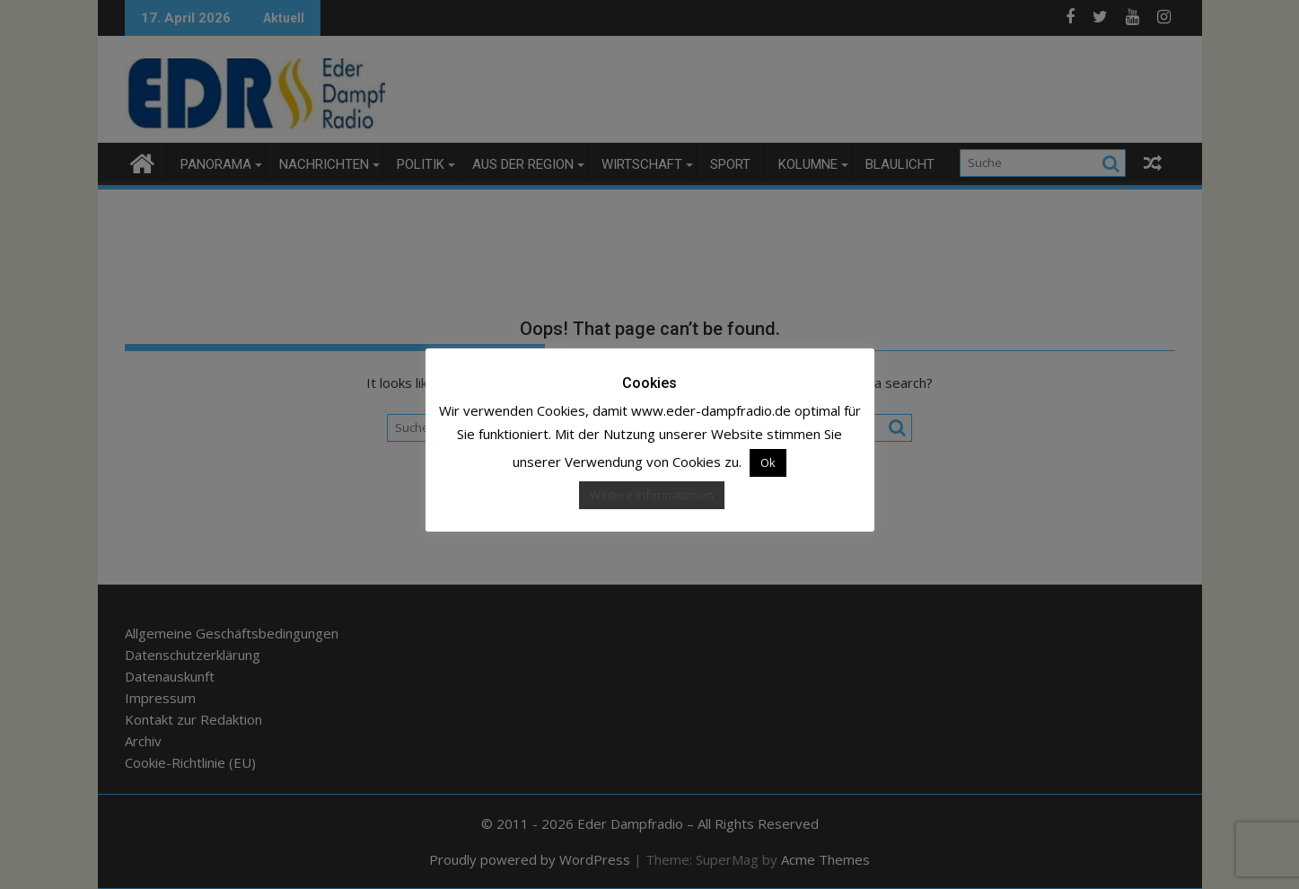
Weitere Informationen (652, 495)
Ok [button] (768, 462)
